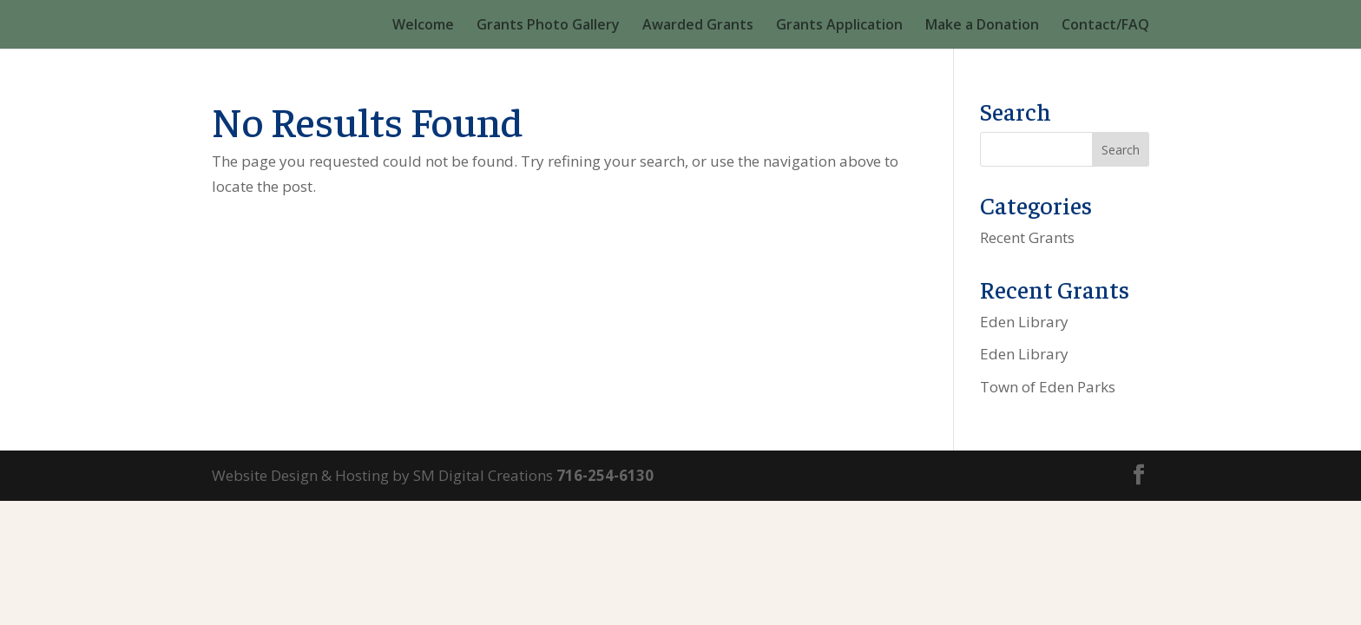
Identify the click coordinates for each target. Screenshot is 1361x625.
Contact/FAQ (1105, 26)
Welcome (423, 26)
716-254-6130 (605, 475)
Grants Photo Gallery (548, 26)
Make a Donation (982, 26)
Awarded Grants (697, 26)
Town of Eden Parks (1047, 387)
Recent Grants (1027, 237)
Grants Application (839, 26)
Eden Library (1024, 322)
